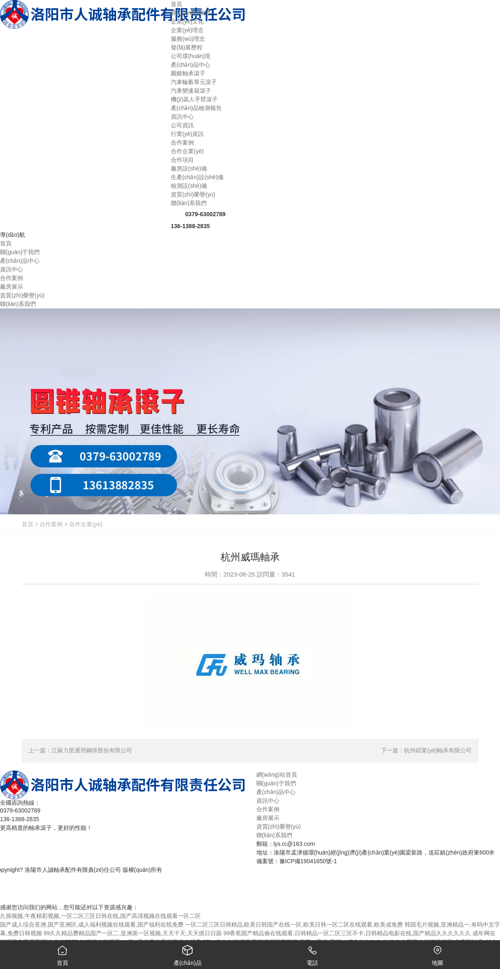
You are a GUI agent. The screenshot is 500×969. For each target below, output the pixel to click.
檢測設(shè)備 (189, 185)
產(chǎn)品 (187, 953)
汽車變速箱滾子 (191, 90)
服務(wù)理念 (188, 38)
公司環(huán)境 (190, 56)
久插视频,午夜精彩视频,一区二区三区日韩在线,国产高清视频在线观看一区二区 (100, 916)
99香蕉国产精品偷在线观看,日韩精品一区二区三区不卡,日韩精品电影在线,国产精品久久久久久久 (347, 933)
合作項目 (182, 159)
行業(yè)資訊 (187, 134)
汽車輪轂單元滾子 (194, 82)
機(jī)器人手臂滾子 (194, 99)
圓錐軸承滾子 (188, 73)
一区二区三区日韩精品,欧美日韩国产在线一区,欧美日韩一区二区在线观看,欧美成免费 (294, 924)
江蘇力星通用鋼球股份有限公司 (91, 750)
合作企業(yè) (187, 151)
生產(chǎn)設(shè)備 (197, 177)
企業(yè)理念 (187, 30)
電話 (312, 953)
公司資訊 (182, 125)
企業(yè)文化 (187, 21)
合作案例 (51, 524)
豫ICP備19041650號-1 (308, 861)
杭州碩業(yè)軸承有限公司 (438, 750)
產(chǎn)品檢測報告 (196, 108)
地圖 (437, 953)
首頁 (27, 524)
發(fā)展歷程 (186, 47)
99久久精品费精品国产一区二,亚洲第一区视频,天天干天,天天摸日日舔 (133, 933)
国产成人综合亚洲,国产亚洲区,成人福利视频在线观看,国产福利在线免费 (92, 924)
